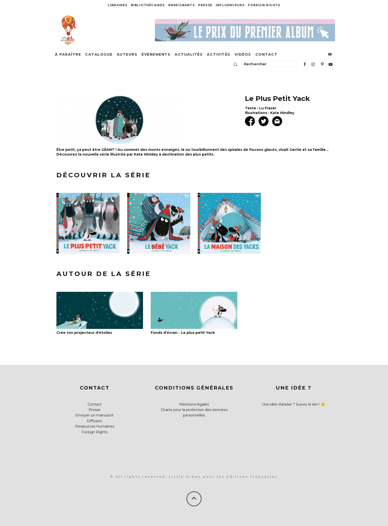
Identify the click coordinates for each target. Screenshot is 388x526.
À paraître (68, 54)
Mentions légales (194, 404)
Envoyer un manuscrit (94, 415)
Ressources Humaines (94, 426)
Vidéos (243, 54)
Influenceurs (230, 5)
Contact (266, 54)
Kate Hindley (282, 113)
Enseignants (181, 5)
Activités (218, 54)
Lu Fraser (267, 108)
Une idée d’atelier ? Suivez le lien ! (291, 404)
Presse (205, 5)
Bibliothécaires (148, 5)
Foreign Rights (264, 5)
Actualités (189, 54)
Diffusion (94, 421)
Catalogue (99, 54)
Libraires (117, 5)
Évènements (156, 54)
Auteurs (127, 54)
